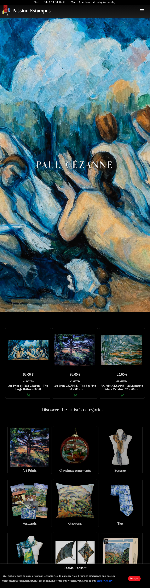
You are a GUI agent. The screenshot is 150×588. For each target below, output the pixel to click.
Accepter (134, 578)
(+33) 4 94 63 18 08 (53, 2)
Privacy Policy (104, 580)
